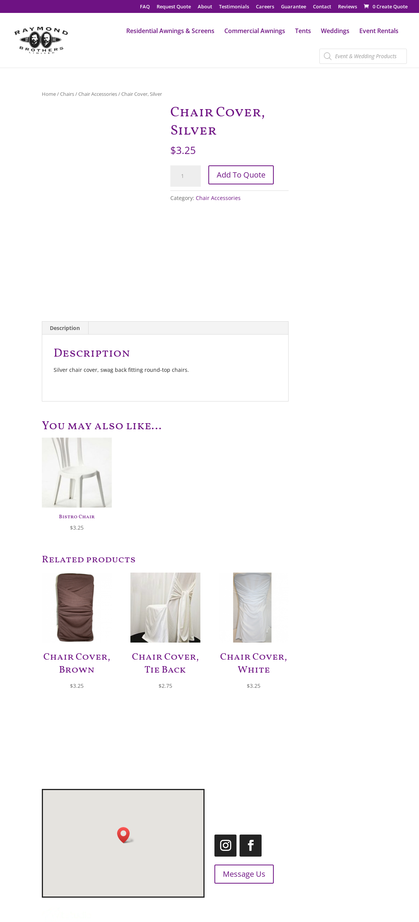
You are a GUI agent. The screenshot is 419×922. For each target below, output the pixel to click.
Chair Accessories (97, 93)
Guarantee (293, 7)
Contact (322, 7)
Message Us (231, 874)
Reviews (347, 7)
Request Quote (174, 7)
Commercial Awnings (254, 31)
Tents (303, 31)
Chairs (67, 93)
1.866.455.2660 (313, 813)
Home (49, 93)
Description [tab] (65, 328)
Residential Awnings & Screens (170, 31)
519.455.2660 (325, 794)
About (205, 7)
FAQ (145, 7)
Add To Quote (241, 175)
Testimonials (234, 7)
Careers (265, 7)
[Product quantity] (185, 176)
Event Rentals (378, 31)
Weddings (335, 31)
